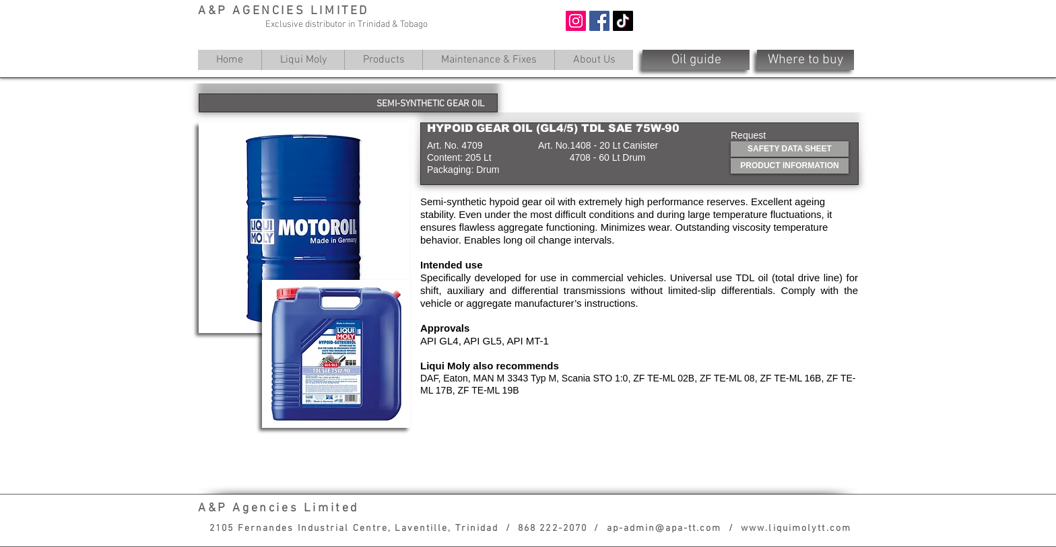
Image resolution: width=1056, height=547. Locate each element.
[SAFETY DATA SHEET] (790, 149)
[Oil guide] (696, 60)
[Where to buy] (805, 60)
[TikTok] (623, 21)
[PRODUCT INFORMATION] (790, 166)
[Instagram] (576, 21)
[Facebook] (599, 21)
